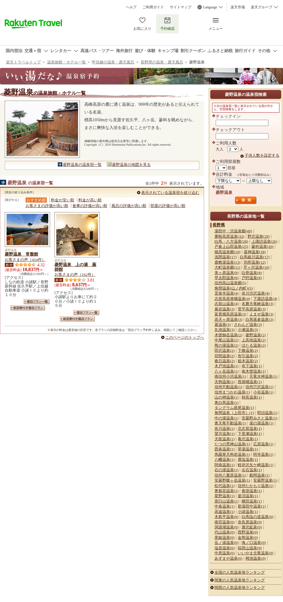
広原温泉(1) (263, 444)
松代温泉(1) (224, 485)
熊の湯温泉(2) (226, 345)
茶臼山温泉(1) (226, 501)
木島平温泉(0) (226, 516)
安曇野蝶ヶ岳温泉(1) (232, 480)
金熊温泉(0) (248, 537)
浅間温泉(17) (225, 257)
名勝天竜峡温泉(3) (257, 303)
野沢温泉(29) (259, 236)
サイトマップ (180, 7)
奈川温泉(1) (224, 428)
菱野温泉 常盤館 (21, 254)
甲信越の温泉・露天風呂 (113, 62)
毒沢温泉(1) (248, 439)
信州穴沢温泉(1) (259, 387)
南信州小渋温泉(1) (230, 376)
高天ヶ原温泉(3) (228, 319)
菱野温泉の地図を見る (131, 164)
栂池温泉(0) (255, 558)
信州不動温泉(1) (228, 387)
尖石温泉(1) (252, 470)
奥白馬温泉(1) (226, 402)
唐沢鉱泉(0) (252, 527)
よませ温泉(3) (261, 314)
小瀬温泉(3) (248, 329)
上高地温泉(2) (253, 340)
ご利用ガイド (153, 7)
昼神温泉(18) (255, 252)
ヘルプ (131, 7)
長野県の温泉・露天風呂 (162, 62)
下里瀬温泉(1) (250, 433)
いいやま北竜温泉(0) (255, 553)
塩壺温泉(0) (224, 548)
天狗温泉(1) (224, 381)
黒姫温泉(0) (224, 537)
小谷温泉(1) (263, 392)
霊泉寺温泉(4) (226, 293)
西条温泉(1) (224, 449)
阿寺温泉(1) (263, 454)
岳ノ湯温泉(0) (226, 542)
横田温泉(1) (252, 501)
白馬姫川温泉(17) (255, 257)
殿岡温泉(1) (259, 475)
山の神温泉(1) (226, 397)
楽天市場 (238, 7)
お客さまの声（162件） (75, 274)
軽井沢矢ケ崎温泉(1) (255, 465)
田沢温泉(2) (224, 350)
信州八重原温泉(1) (230, 475)
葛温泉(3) (222, 324)
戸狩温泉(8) (252, 278)
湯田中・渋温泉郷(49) (233, 231)
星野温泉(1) (224, 496)
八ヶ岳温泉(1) (226, 371)
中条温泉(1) (224, 506)
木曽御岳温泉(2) (228, 335)
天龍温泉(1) (224, 439)
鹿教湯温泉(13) (227, 262)
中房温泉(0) (224, 553)
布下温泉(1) (252, 366)
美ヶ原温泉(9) (226, 272)
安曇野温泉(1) (265, 480)
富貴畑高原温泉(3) (230, 314)
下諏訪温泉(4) (265, 298)
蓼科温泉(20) (262, 246)
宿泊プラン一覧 (36, 301)
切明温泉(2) (224, 356)
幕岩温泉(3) (224, 309)
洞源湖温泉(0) (226, 527)
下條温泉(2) (248, 350)
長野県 (218, 225)
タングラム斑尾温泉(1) (234, 407)
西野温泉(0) (248, 532)
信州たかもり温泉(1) (255, 485)
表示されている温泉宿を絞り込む (170, 192)
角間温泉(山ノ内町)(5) (233, 288)
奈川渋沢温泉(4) (255, 293)
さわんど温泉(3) (248, 324)
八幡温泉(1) (224, 459)
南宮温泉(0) (224, 522)
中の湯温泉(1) (226, 418)
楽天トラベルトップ (23, 62)
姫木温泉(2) (248, 361)
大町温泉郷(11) (227, 267)
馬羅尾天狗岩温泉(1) (232, 454)
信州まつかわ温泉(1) (232, 392)
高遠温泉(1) (224, 511)
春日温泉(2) (224, 361)
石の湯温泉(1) (226, 470)
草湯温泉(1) (248, 449)
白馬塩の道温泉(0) (257, 516)
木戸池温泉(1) (226, 366)
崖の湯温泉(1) (261, 423)
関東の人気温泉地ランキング (239, 580)
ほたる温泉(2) (253, 345)
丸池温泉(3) (224, 329)
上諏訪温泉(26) (264, 241)
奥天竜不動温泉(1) (230, 423)
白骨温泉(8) (252, 272)
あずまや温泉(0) (228, 558)
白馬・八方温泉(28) (231, 241)
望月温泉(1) (224, 433)
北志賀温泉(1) (250, 428)
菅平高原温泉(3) (251, 309)
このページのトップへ (184, 337)
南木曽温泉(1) (253, 371)
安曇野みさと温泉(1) (259, 418)
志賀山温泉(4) (226, 303)
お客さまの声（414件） (25, 259)
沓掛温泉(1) (252, 491)
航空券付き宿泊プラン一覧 (27, 307)
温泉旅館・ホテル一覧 (67, 62)
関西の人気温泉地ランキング (239, 587)
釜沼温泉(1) (248, 496)
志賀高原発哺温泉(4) (232, 298)
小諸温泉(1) (248, 511)
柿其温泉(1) (252, 397)
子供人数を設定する (262, 155)
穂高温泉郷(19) (227, 252)
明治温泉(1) (267, 412)
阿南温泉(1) (224, 465)
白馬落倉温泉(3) (259, 319)
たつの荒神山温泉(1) (232, 444)
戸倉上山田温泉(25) (231, 246)
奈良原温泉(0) (250, 522)
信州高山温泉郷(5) (230, 283)
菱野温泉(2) (255, 335)
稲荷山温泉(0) (250, 548)
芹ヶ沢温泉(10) (256, 267)
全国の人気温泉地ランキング (239, 572)
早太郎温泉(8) (226, 278)
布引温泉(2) (248, 356)
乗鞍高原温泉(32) (229, 236)
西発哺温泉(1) (250, 381)
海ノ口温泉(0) (253, 542)
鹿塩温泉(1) (248, 459)
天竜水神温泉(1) (263, 376)
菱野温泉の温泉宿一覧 (82, 164)
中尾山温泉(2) (226, 340)
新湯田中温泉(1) (251, 506)
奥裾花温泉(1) (226, 491)
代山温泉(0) (224, 532)
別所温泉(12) (255, 262)
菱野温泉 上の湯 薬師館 (75, 267)
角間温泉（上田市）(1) (234, 412)
